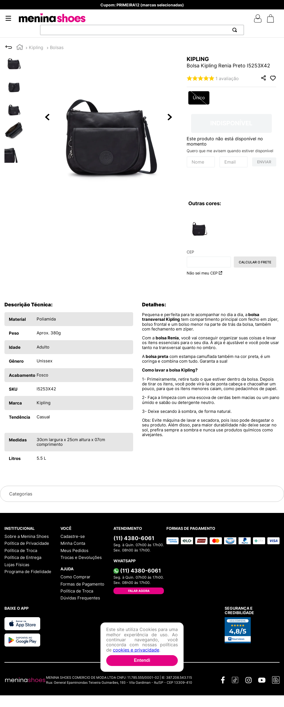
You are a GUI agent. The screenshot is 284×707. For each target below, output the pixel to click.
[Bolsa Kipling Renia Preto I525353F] (199, 227)
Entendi (142, 660)
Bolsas (57, 47)
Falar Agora (138, 591)
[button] (108, 118)
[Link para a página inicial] (19, 47)
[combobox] (142, 30)
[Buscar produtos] (235, 30)
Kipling (36, 47)
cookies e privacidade (136, 650)
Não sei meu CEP (204, 273)
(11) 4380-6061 (133, 538)
